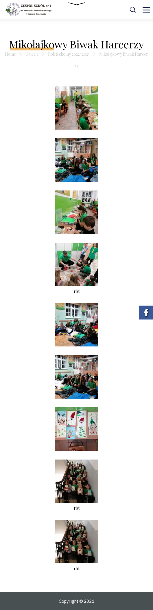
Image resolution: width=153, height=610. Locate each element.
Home (10, 54)
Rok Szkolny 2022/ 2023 (69, 54)
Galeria (31, 54)
